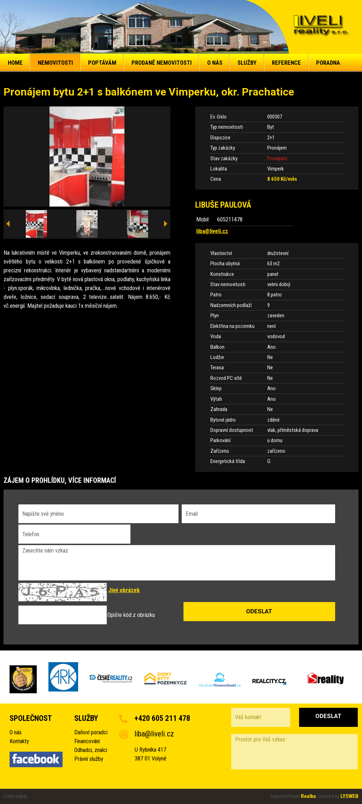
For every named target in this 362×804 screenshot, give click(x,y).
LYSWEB (349, 796)
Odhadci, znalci (90, 750)
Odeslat (328, 716)
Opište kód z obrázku (131, 615)
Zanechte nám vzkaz (176, 562)
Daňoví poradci (90, 732)
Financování (87, 741)
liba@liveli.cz (212, 231)
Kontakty (19, 741)
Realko (308, 796)
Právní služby (88, 759)
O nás (16, 732)
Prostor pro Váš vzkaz (294, 751)
